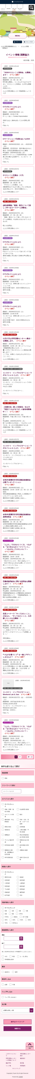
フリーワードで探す (8, 785)
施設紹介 (22, 1058)
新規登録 (8, 8)
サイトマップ (16, 1068)
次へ (29, 757)
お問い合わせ (14, 9)
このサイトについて (3, 9)
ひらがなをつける (18, 1)
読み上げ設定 (29, 41)
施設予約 (8, 1063)
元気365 (21, 1077)
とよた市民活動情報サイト (9, 46)
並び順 (4, 1004)
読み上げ (18, 41)
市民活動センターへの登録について (11, 1059)
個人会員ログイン (20, 9)
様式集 (22, 1063)
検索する (18, 1028)
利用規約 (22, 1065)
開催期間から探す (8, 930)
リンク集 (8, 1065)
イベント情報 (25, 46)
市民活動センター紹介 (25, 1054)
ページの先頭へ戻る (30, 1047)
